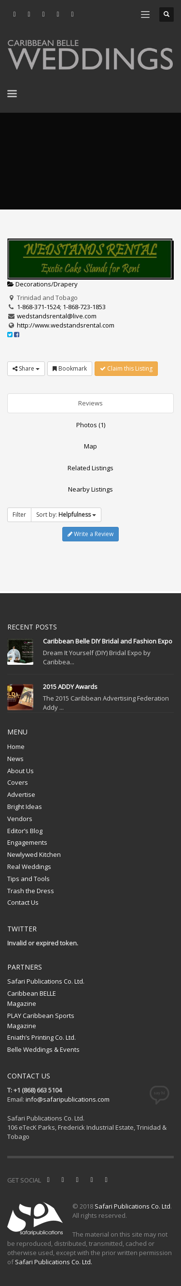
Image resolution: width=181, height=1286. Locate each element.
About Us (20, 770)
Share (26, 368)
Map (90, 446)
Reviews (90, 403)
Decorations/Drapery (42, 284)
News (15, 758)
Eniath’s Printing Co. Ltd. (41, 1037)
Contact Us (23, 902)
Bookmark (70, 368)
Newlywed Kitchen (34, 854)
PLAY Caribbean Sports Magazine (40, 1020)
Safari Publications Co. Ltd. (45, 981)
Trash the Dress (30, 890)
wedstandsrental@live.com (57, 316)
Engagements (27, 842)
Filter (19, 514)
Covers (17, 782)
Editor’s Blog (24, 830)
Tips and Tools (28, 878)
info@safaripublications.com (68, 1099)
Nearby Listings (90, 489)
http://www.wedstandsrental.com (65, 325)
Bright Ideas (24, 806)
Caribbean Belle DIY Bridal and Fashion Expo (107, 641)
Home (16, 746)
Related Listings (90, 468)
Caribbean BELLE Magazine (31, 998)
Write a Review (90, 534)
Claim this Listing (126, 368)
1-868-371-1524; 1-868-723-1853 (61, 306)
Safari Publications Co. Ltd (132, 1206)
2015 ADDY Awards (70, 686)
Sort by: (66, 514)
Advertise (21, 794)
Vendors (19, 818)
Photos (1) (90, 424)
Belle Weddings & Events (43, 1049)
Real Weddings (29, 866)
